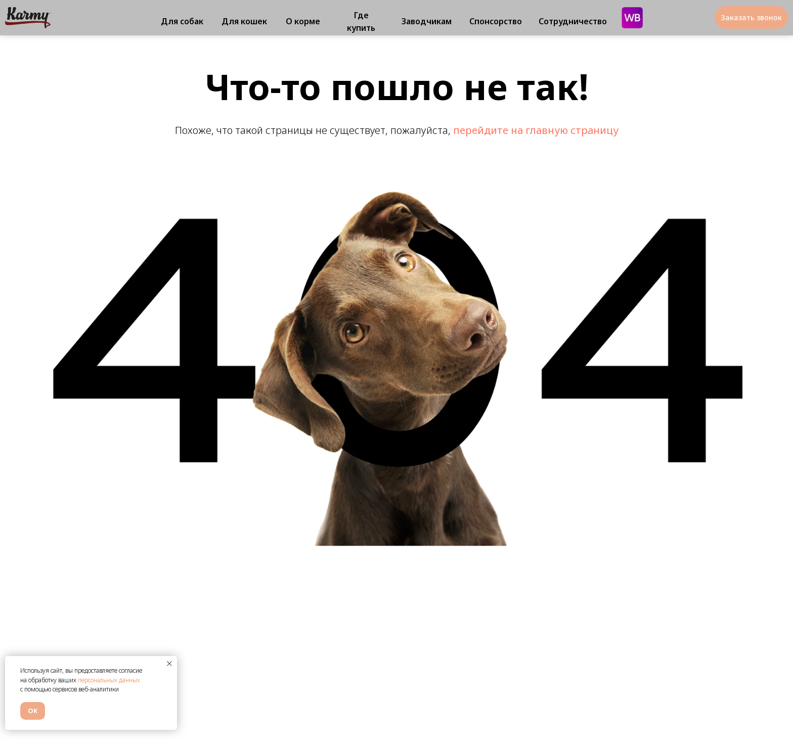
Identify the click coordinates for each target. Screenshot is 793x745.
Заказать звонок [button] (751, 17)
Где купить (361, 21)
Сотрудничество (573, 21)
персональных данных (109, 680)
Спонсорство (495, 21)
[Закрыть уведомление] (169, 664)
